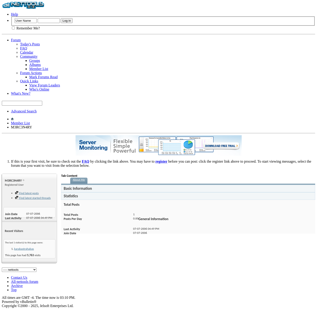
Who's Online (39, 89)
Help (14, 14)
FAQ (23, 48)
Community (28, 56)
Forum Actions (31, 73)
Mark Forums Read (43, 77)
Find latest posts (27, 193)
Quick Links (29, 81)
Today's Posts (30, 44)
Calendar (26, 52)
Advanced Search (24, 111)
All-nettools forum (24, 282)
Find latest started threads (33, 198)
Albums (35, 65)
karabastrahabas (24, 248)
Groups (34, 61)
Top (14, 290)
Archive (17, 286)
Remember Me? (26, 28)
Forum (16, 40)
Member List (38, 69)
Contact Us (19, 277)
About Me (79, 179)
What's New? (20, 93)
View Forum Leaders (44, 85)
